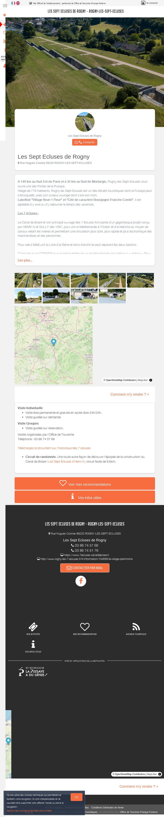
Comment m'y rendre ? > (132, 394)
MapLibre (145, 380)
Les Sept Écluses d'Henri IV (69, 461)
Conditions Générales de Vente (110, 807)
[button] (87, 142)
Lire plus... (27, 260)
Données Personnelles (79, 807)
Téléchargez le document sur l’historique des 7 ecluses (56, 448)
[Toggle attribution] (153, 380)
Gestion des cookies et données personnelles (29, 810)
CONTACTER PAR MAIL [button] (87, 568)
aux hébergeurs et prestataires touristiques (78, 812)
